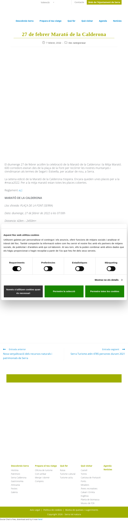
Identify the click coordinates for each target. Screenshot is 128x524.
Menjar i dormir (42, 477)
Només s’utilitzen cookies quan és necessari (23, 291)
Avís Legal (35, 509)
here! (40, 519)
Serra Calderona (18, 477)
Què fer (71, 20)
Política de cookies (52, 509)
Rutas (62, 470)
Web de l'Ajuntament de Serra (104, 2)
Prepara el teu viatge (50, 20)
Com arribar (40, 473)
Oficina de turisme (44, 470)
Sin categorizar (77, 43)
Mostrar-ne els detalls (107, 280)
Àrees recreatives (89, 488)
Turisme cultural (67, 473)
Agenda (103, 20)
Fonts (83, 481)
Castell (84, 470)
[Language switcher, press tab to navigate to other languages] (48, 2)
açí (20, 190)
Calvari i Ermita (88, 492)
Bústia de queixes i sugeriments (81, 509)
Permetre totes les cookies (104, 291)
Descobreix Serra (24, 20)
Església (84, 495)
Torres (84, 473)
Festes (14, 488)
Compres (39, 481)
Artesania (15, 484)
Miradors (85, 484)
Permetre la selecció (64, 291)
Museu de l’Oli (87, 503)
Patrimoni (15, 473)
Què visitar (87, 20)
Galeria (14, 492)
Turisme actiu (66, 477)
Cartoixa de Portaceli (91, 477)
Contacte (79, 2)
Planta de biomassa (90, 499)
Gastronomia (17, 481)
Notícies (117, 20)
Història (14, 470)
